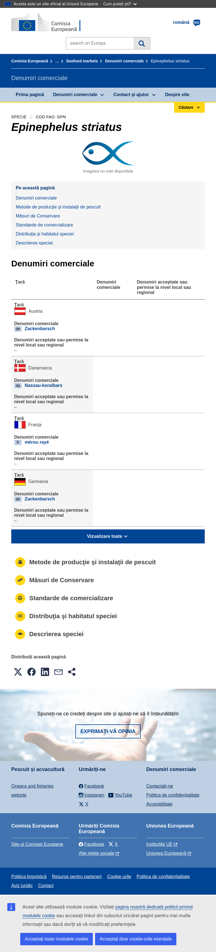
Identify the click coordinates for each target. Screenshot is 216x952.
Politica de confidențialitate (172, 795)
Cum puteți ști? (120, 3)
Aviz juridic (22, 885)
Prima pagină (30, 94)
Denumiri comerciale (124, 61)
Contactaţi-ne (159, 786)
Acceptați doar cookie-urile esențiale (136, 939)
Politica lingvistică (28, 876)
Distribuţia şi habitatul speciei (45, 234)
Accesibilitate (159, 804)
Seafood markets (82, 61)
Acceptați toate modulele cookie (56, 939)
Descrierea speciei (34, 243)
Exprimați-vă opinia (108, 731)
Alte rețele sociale (96, 853)
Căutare (142, 43)
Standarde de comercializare (44, 225)
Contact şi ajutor (131, 94)
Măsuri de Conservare (38, 216)
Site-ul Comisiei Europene (37, 844)
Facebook (91, 844)
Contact (45, 885)
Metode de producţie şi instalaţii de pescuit (58, 207)
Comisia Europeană (29, 61)
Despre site (177, 94)
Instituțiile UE (159, 844)
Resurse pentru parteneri (77, 876)
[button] (18, 671)
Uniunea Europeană (166, 853)
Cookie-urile (119, 876)
